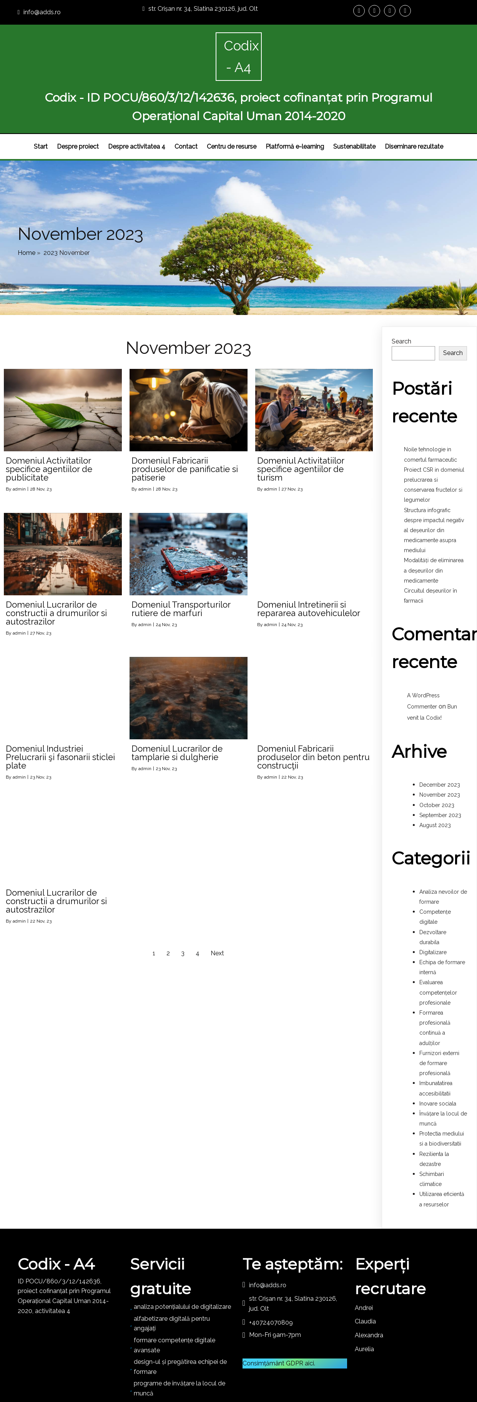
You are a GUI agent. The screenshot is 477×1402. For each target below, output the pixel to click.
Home (26, 210)
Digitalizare (433, 914)
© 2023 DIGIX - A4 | (212, 1373)
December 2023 (439, 747)
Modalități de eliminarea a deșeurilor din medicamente (434, 532)
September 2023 (440, 777)
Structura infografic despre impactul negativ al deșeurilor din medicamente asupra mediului (434, 492)
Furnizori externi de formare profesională (439, 1025)
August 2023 (435, 787)
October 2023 (436, 767)
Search (401, 303)
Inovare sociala (437, 1065)
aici (309, 1325)
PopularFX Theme (267, 1373)
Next (217, 915)
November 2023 (439, 757)
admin (19, 451)
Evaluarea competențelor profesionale (438, 954)
